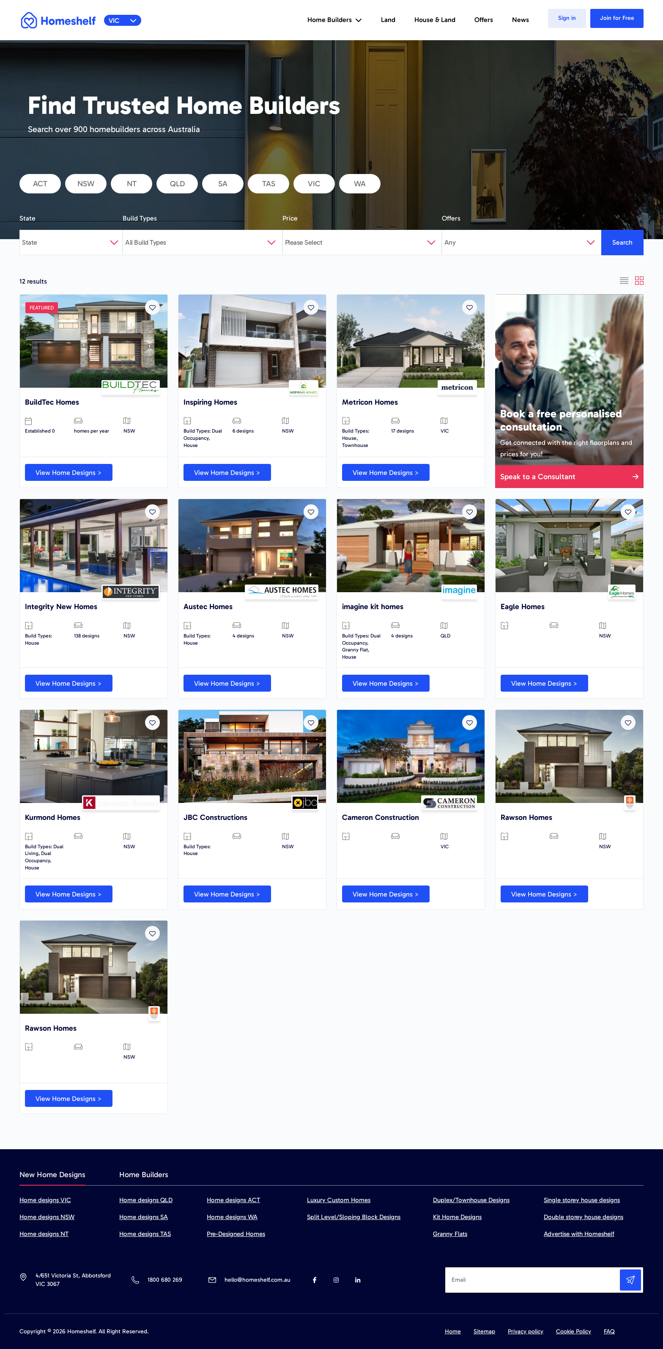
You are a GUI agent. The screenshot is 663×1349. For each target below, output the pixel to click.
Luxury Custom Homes (338, 1200)
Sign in (567, 18)
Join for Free (617, 18)
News (520, 20)
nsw (85, 183)
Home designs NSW (46, 1217)
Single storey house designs (582, 1200)
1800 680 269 (165, 1279)
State (27, 218)
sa (222, 183)
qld (177, 183)
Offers (483, 20)
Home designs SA (143, 1217)
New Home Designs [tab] (52, 1174)
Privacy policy (525, 1331)
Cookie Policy (573, 1331)
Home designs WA (232, 1217)
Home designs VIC (45, 1200)
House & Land (434, 20)
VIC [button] (123, 21)
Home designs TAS (145, 1234)
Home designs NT (43, 1234)
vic (314, 183)
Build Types (140, 218)
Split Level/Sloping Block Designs (353, 1217)
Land (388, 20)
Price (290, 218)
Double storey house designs (583, 1217)
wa (360, 183)
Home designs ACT (233, 1200)
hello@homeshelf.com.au (257, 1279)
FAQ (609, 1331)
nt (132, 183)
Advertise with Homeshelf (579, 1234)
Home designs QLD (146, 1200)
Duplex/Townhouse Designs (471, 1200)
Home (453, 1331)
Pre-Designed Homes (236, 1234)
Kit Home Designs (457, 1217)
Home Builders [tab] (143, 1174)
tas (268, 183)
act (40, 183)
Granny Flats (450, 1234)
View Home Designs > (69, 473)
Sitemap (484, 1331)
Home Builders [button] (334, 20)
